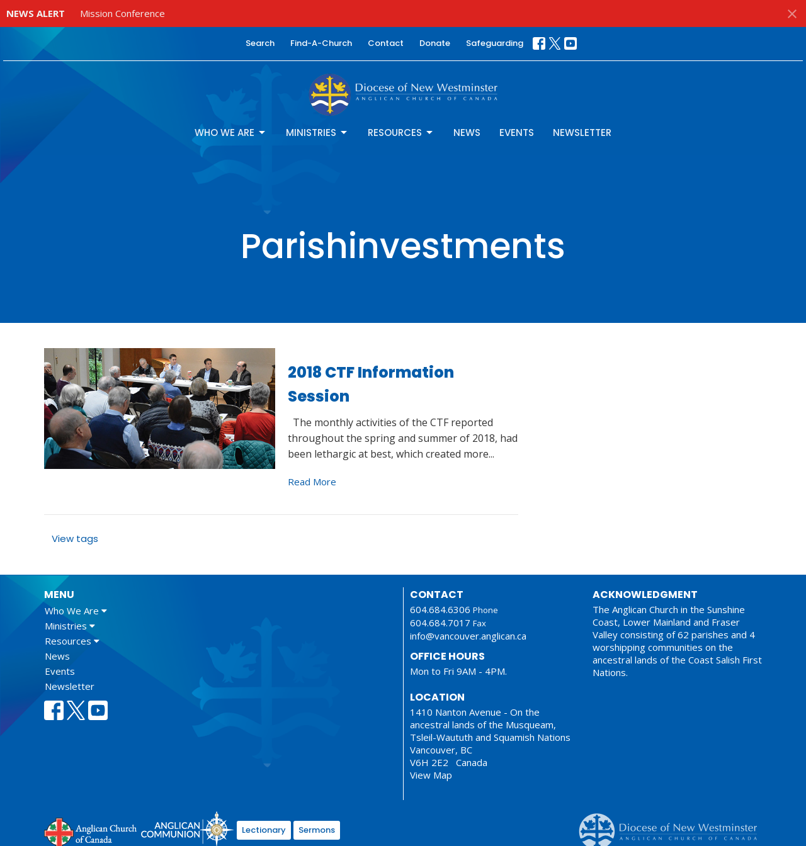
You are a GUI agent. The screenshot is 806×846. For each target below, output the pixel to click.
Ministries (317, 132)
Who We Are (231, 132)
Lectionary (264, 830)
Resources (401, 132)
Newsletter (582, 132)
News (466, 132)
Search (260, 43)
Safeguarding (494, 43)
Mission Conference (122, 13)
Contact (386, 43)
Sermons (316, 830)
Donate (434, 43)
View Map (431, 775)
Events (516, 132)
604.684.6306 (440, 609)
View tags (75, 538)
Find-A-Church (321, 43)
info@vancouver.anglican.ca (468, 635)
